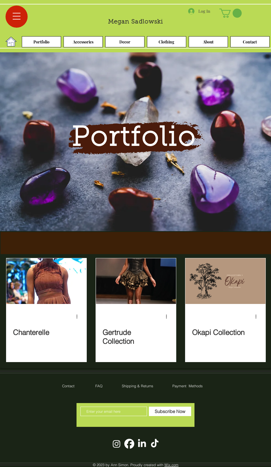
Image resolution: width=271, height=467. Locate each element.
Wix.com (171, 465)
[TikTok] (155, 444)
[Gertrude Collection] (136, 281)
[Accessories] (83, 41)
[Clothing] (166, 41)
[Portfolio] (41, 41)
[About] (208, 41)
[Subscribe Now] (170, 411)
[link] (230, 13)
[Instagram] (117, 444)
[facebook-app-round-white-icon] (129, 444)
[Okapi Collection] (225, 281)
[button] (16, 16)
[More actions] (79, 316)
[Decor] (124, 41)
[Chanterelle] (46, 281)
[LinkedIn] (142, 444)
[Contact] (250, 41)
